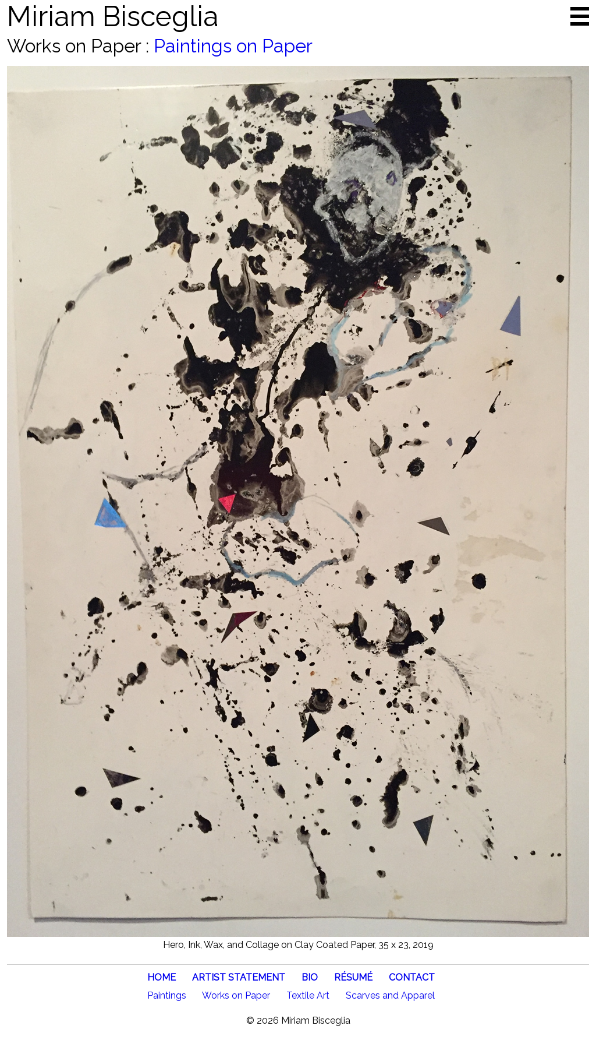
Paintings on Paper (233, 46)
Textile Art (307, 995)
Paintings (166, 995)
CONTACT (412, 977)
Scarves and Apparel (390, 995)
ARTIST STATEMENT (238, 977)
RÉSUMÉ (353, 977)
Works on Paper (236, 995)
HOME (161, 977)
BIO (309, 977)
